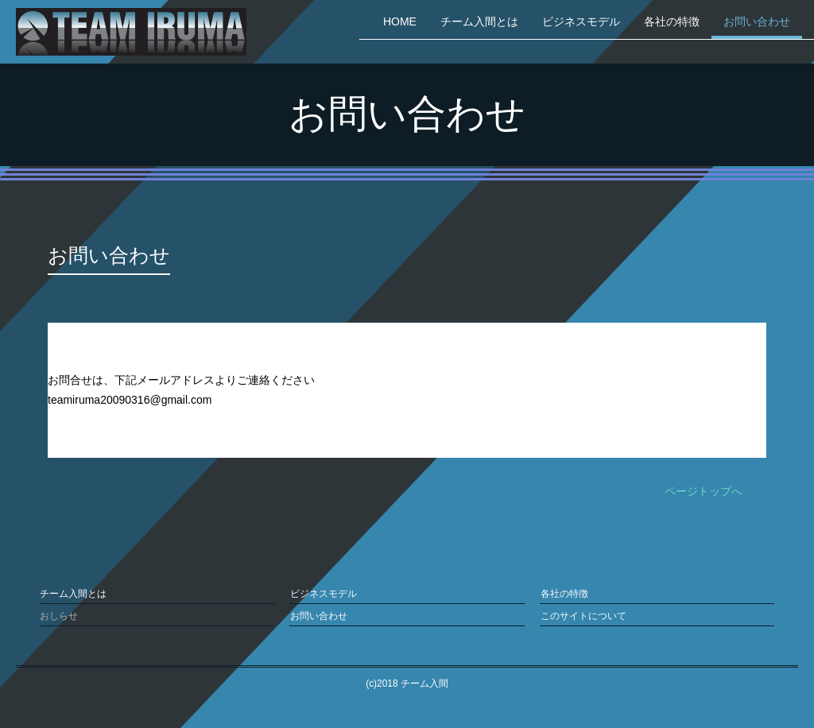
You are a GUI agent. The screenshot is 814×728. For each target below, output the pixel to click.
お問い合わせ (756, 21)
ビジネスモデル (581, 21)
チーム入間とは (479, 21)
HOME (400, 21)
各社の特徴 (672, 21)
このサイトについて (583, 615)
